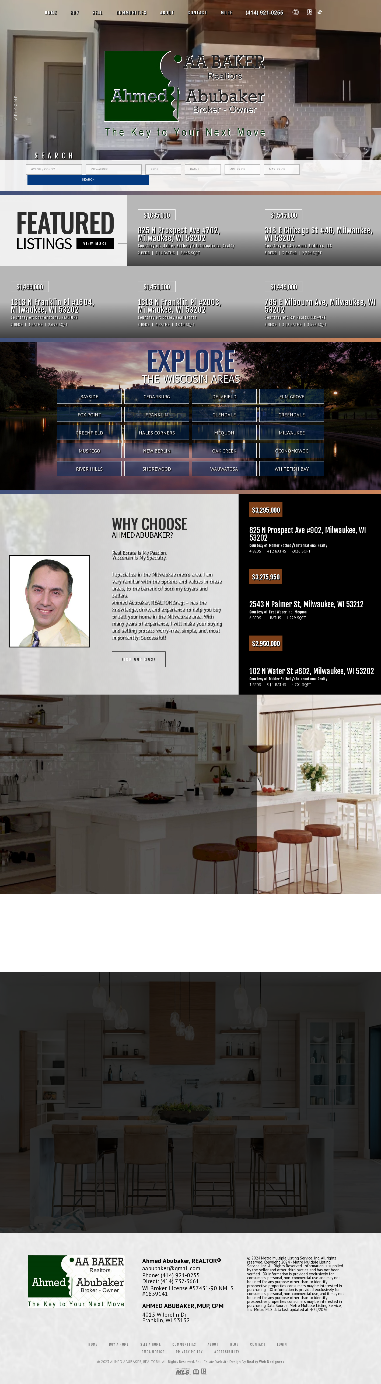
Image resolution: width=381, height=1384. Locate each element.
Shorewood (156, 469)
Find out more (138, 659)
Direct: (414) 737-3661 (170, 1281)
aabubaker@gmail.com (171, 1268)
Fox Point (89, 415)
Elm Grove (291, 397)
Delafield (224, 397)
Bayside (89, 397)
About (167, 12)
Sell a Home (150, 1344)
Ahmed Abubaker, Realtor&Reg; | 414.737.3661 (265, 13)
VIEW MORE (95, 243)
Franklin (156, 415)
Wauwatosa (224, 469)
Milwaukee (292, 433)
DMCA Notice (153, 1352)
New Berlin (157, 451)
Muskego (89, 451)
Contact (197, 12)
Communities (131, 12)
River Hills (89, 469)
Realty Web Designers (265, 1361)
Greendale (291, 415)
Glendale (224, 415)
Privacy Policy (189, 1352)
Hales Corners (157, 433)
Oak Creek (224, 451)
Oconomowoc (291, 451)
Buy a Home (119, 1344)
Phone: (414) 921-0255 (171, 1275)
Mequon (224, 433)
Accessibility (226, 1352)
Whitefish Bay (292, 469)
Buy (75, 12)
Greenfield (89, 433)
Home (51, 12)
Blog (234, 1344)
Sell (97, 12)
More (227, 12)
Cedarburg (157, 397)
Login (282, 1344)
